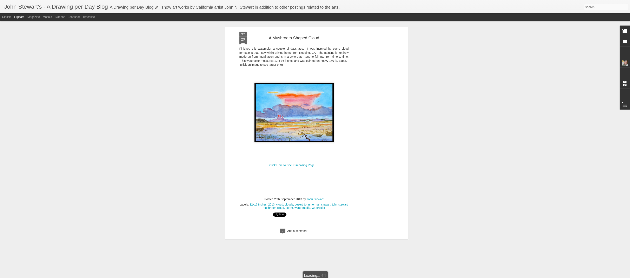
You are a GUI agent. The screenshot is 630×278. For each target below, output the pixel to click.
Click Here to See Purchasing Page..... (294, 152)
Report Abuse (356, 275)
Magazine (33, 17)
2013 (271, 192)
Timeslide (89, 17)
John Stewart (315, 186)
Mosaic (47, 17)
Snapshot (74, 17)
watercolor (318, 195)
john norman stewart (317, 192)
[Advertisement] (371, 84)
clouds (289, 192)
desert (299, 192)
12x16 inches (258, 192)
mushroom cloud (273, 195)
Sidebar (60, 17)
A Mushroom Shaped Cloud (294, 25)
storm (289, 195)
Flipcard (19, 17)
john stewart (339, 192)
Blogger (344, 275)
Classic (6, 17)
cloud (279, 192)
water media (302, 195)
